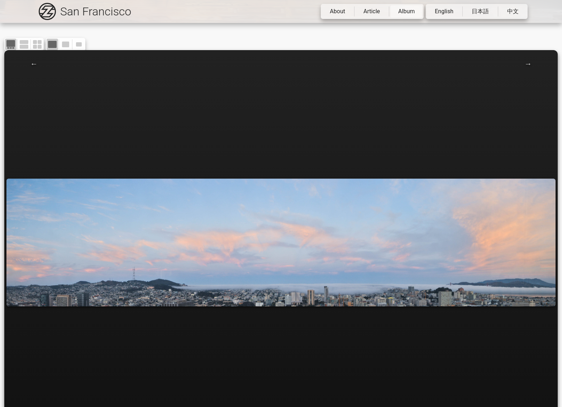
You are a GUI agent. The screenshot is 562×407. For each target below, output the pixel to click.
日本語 (480, 11)
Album (406, 11)
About (337, 11)
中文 (513, 11)
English (444, 11)
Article (371, 11)
